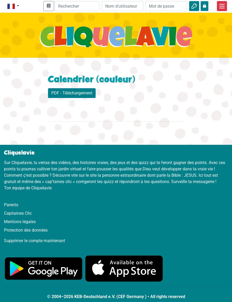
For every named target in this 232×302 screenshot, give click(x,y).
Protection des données (26, 230)
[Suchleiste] (77, 6)
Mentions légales (20, 221)
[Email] (122, 6)
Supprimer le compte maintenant (34, 240)
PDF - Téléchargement (71, 92)
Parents (11, 204)
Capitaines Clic (18, 213)
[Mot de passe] (166, 6)
